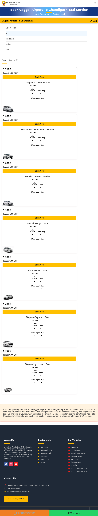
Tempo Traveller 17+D (77, 468)
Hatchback (10, 39)
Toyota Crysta (74, 462)
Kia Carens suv (37, 270)
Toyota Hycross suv (37, 364)
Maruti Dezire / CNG (77, 453)
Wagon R (73, 447)
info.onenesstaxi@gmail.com (18, 491)
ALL (7, 33)
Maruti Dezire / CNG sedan (37, 129)
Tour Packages (45, 450)
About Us (42, 456)
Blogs (41, 462)
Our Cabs (43, 447)
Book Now (39, 77)
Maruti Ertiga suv (37, 223)
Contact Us (43, 459)
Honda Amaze (75, 450)
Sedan (8, 44)
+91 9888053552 (14, 488)
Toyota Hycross (75, 456)
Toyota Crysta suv (37, 317)
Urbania (72, 465)
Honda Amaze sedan (38, 176)
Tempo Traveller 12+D (77, 471)
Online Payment (15, 499)
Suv (7, 50)
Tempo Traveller (45, 453)
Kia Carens (73, 459)
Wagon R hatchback (37, 82)
